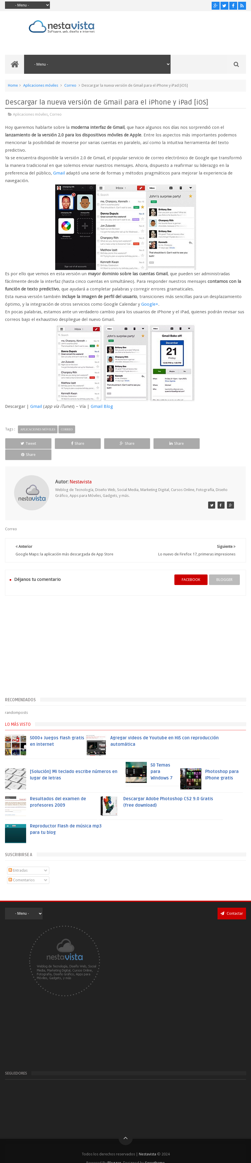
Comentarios (22, 869)
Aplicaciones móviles (40, 85)
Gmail (59, 173)
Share (76, 443)
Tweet (28, 443)
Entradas (18, 859)
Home (13, 85)
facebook (191, 569)
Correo (70, 85)
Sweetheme (155, 1152)
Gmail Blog (102, 406)
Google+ (149, 304)
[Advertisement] (125, 639)
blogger (224, 569)
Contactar (231, 902)
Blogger (114, 1152)
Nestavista (147, 1143)
